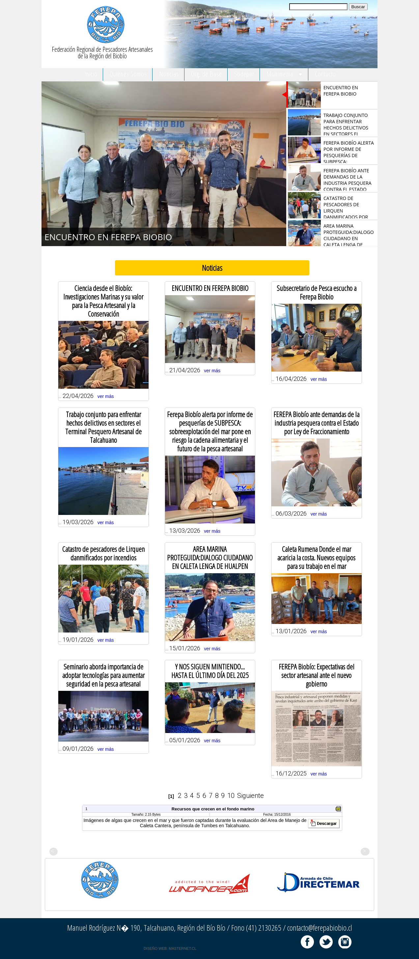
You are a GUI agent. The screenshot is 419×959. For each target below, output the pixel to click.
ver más (106, 396)
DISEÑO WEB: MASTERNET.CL (170, 948)
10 (231, 796)
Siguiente (250, 796)
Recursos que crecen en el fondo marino (213, 808)
